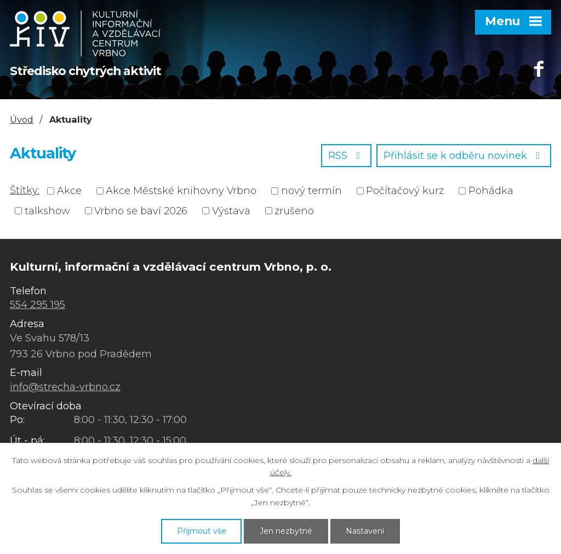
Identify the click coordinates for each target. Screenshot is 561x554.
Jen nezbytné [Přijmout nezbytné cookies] (286, 531)
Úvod (21, 119)
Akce (69, 191)
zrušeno (294, 210)
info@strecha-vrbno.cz (65, 387)
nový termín (311, 191)
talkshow (47, 210)
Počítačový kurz (405, 191)
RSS (346, 156)
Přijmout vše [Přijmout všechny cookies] (201, 531)
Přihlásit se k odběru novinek (464, 156)
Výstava (231, 210)
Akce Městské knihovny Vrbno (181, 191)
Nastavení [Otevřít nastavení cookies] (365, 531)
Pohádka (490, 191)
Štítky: (24, 190)
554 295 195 (37, 305)
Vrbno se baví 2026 (140, 210)
